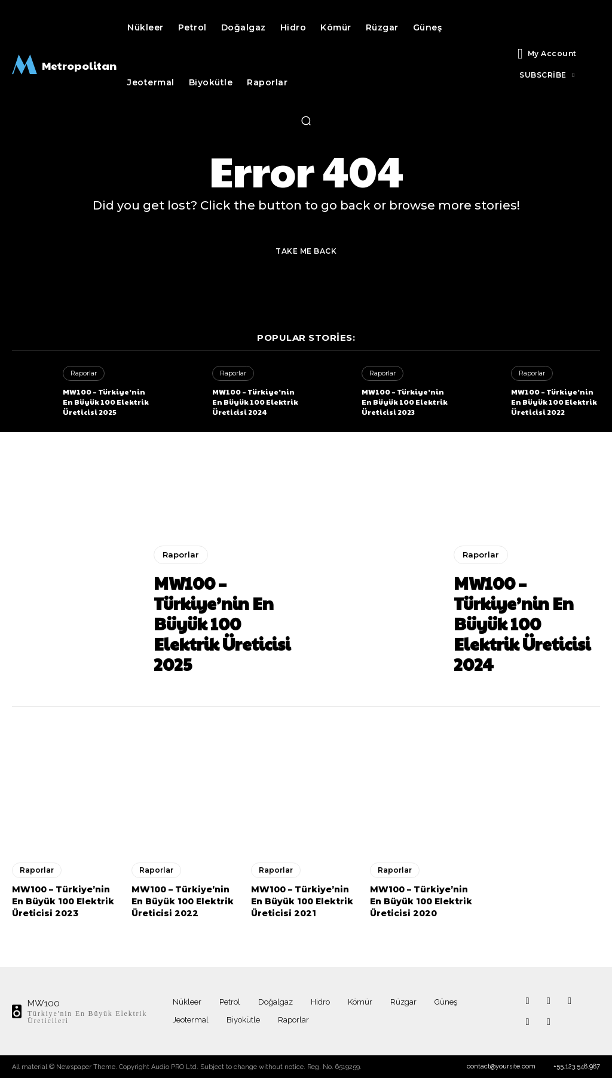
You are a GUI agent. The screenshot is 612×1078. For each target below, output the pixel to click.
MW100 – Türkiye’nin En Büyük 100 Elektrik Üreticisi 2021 (302, 901)
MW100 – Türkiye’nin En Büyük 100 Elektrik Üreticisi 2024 (255, 402)
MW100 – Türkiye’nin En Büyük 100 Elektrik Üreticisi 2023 (405, 402)
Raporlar (84, 373)
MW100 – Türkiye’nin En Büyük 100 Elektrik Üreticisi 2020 (421, 901)
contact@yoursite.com (501, 1066)
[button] (306, 120)
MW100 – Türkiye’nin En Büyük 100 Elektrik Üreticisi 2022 (554, 402)
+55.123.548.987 (576, 1066)
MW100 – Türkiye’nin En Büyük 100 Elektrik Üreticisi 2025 (106, 402)
